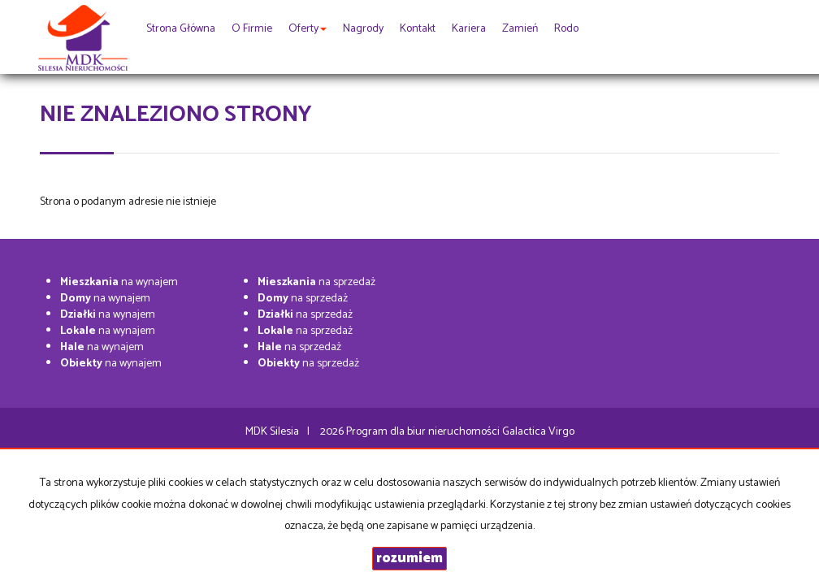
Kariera (469, 29)
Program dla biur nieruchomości (424, 431)
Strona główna (180, 29)
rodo (566, 29)
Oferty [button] (307, 29)
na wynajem (119, 282)
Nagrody (363, 29)
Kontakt (418, 29)
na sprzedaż (316, 282)
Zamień (520, 29)
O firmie (252, 29)
